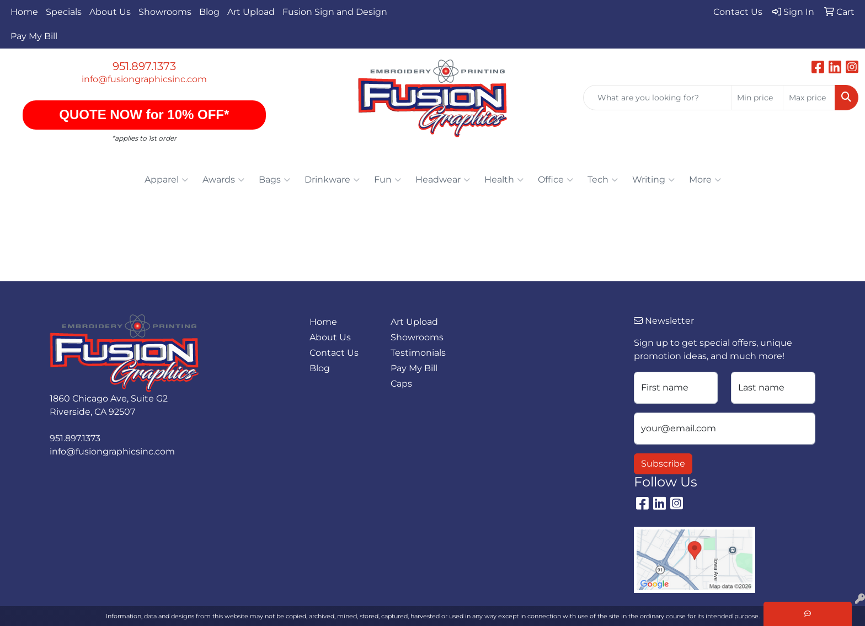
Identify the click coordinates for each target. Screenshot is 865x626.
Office (555, 179)
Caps (401, 383)
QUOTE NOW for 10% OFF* (144, 114)
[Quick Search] (657, 97)
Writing (653, 179)
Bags (274, 179)
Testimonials (418, 352)
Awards (223, 179)
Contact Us (334, 352)
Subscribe (663, 463)
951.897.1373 (144, 66)
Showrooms (164, 12)
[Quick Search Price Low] (757, 97)
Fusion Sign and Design (334, 12)
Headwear (442, 179)
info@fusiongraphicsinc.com (144, 79)
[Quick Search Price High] (809, 97)
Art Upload (251, 12)
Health (504, 179)
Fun (387, 179)
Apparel (166, 179)
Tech (603, 179)
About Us (110, 12)
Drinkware (332, 179)
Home (24, 12)
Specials (64, 12)
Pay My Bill (33, 36)
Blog (209, 12)
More (705, 179)
